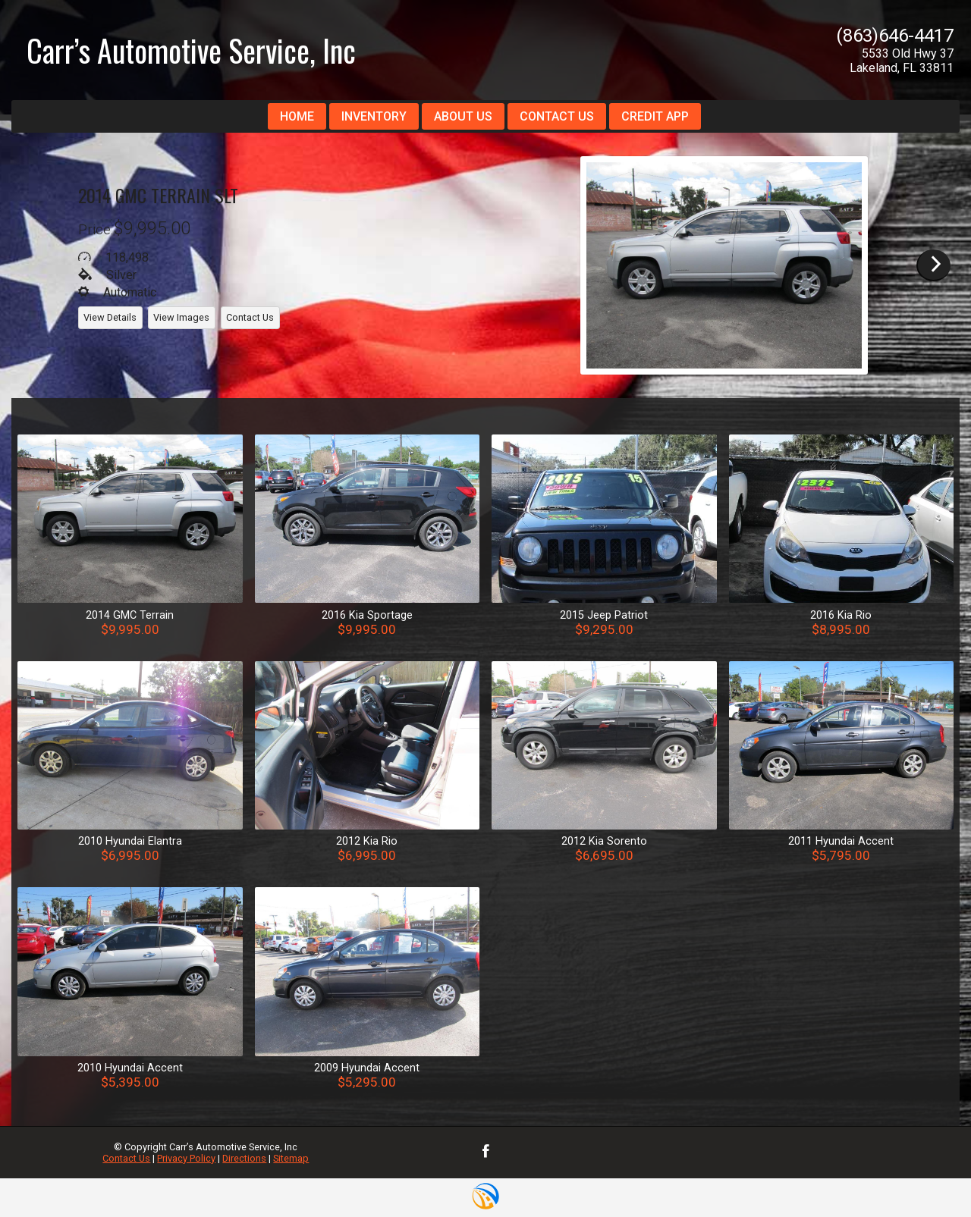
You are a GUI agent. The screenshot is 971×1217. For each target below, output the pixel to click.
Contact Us (126, 1158)
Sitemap (291, 1158)
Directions (244, 1158)
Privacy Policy (186, 1158)
